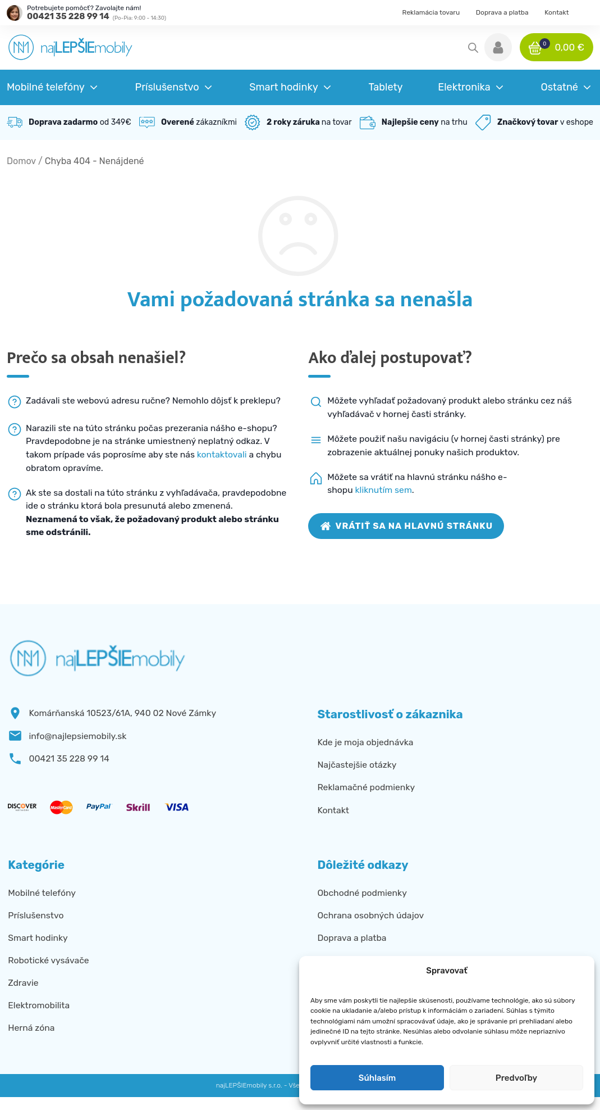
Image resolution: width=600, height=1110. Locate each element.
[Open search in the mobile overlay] (473, 48)
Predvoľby (516, 1078)
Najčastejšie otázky (356, 764)
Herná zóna (31, 1027)
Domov (21, 161)
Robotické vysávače (48, 960)
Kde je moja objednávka (365, 742)
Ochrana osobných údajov (370, 915)
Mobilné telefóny (42, 892)
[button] (498, 47)
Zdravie (23, 982)
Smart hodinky (37, 937)
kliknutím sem (383, 489)
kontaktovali (222, 454)
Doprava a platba (502, 12)
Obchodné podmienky (361, 892)
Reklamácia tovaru (431, 12)
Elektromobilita (39, 1005)
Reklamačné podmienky (366, 787)
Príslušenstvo (35, 915)
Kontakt (556, 12)
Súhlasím (377, 1078)
